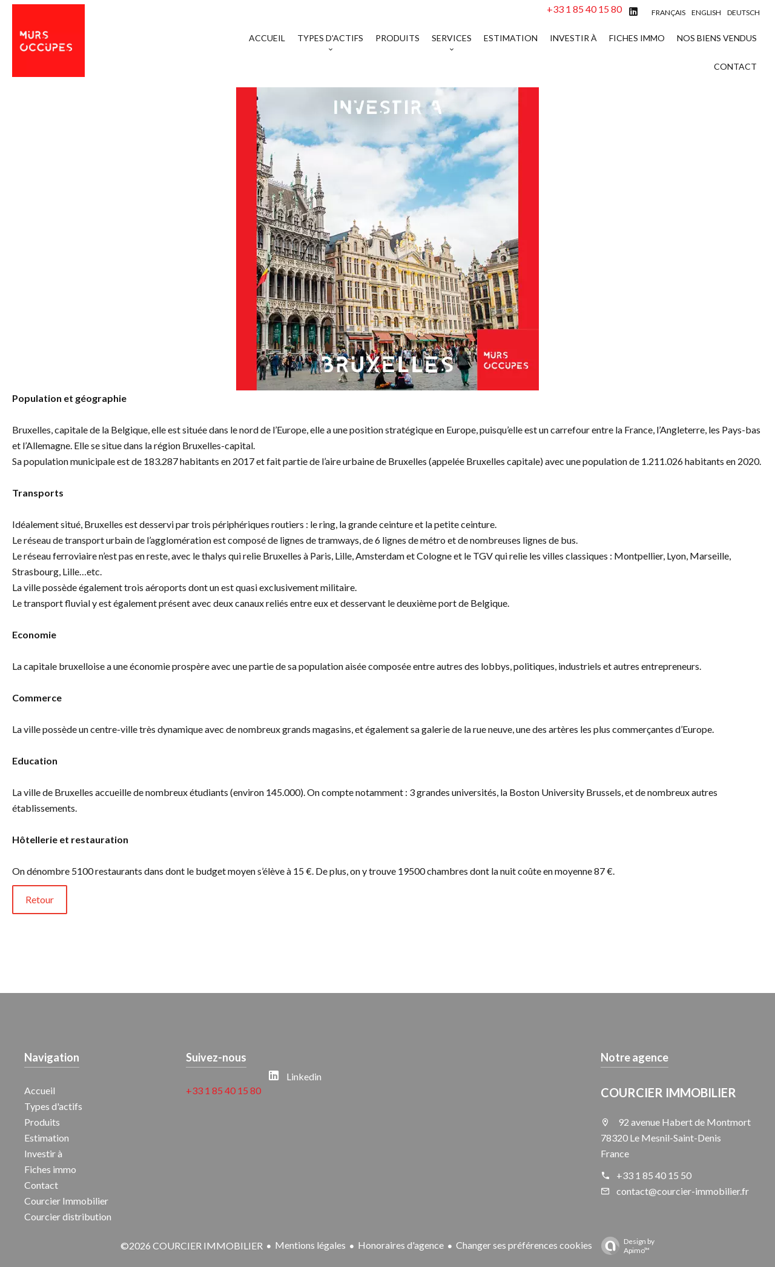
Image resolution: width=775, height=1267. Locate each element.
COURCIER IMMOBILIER (668, 1092)
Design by (625, 1246)
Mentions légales (310, 1245)
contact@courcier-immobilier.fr (682, 1191)
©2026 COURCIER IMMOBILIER (191, 1245)
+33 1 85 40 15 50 (653, 1175)
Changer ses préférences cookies (524, 1245)
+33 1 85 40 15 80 (584, 9)
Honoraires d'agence (401, 1245)
